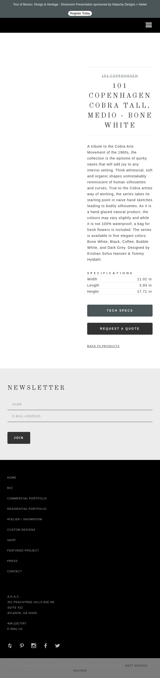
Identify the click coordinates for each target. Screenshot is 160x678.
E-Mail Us (15, 628)
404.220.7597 (16, 623)
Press (12, 560)
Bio (10, 487)
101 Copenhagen (120, 75)
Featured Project (23, 550)
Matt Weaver (137, 665)
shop (11, 540)
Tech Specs (120, 310)
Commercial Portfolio (27, 498)
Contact (14, 571)
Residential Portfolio (27, 508)
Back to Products (103, 346)
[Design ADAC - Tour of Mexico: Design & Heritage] (80, 9)
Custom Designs (21, 529)
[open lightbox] (24, 89)
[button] (148, 25)
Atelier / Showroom (24, 519)
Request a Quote (120, 328)
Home (11, 477)
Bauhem (79, 670)
